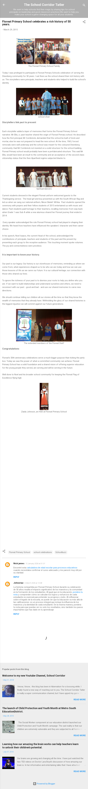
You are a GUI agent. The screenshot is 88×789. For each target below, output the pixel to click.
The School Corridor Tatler (44, 5)
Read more (80, 699)
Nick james (18, 563)
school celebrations (43, 552)
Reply (16, 577)
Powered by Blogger (44, 783)
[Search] (84, 5)
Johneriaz (18, 583)
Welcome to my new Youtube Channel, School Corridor (33, 675)
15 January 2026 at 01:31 (35, 563)
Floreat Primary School (19, 552)
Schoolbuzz (60, 552)
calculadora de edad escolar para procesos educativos (52, 567)
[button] (84, 22)
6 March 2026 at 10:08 (33, 583)
